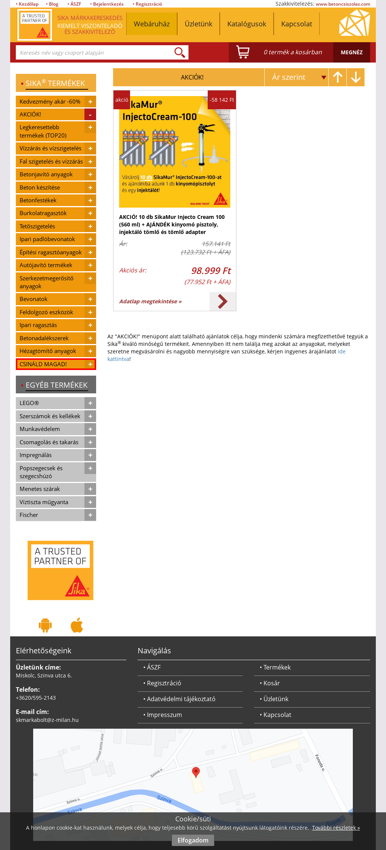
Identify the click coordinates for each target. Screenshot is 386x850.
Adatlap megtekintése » (150, 301)
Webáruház (152, 23)
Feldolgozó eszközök (46, 312)
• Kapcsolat (275, 715)
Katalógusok (246, 23)
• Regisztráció (147, 4)
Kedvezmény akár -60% (50, 101)
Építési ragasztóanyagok (51, 252)
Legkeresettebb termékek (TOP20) (43, 131)
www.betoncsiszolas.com (343, 4)
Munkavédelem (40, 429)
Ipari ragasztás (38, 325)
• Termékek (275, 667)
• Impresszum (162, 715)
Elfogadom (193, 840)
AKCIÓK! (30, 114)
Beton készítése (40, 187)
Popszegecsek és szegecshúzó (41, 472)
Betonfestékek (38, 200)
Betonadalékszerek (44, 338)
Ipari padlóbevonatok (47, 239)
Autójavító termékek (46, 265)
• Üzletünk (274, 699)
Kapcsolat (296, 23)
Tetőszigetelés (37, 226)
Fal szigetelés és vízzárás (51, 161)
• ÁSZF (74, 4)
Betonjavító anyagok (46, 174)
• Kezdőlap (27, 4)
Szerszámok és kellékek (50, 416)
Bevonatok (33, 299)
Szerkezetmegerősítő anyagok (47, 282)
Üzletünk (198, 23)
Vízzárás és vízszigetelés (50, 148)
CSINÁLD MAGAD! (43, 364)
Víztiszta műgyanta (44, 502)
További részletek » (336, 827)
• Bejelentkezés (107, 4)
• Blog (52, 4)
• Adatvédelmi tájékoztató (179, 699)
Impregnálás (36, 455)
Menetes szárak (40, 488)
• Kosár (270, 683)
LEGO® (29, 403)
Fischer (29, 514)
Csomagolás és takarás (49, 442)
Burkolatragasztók (43, 213)
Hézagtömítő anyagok (48, 351)
